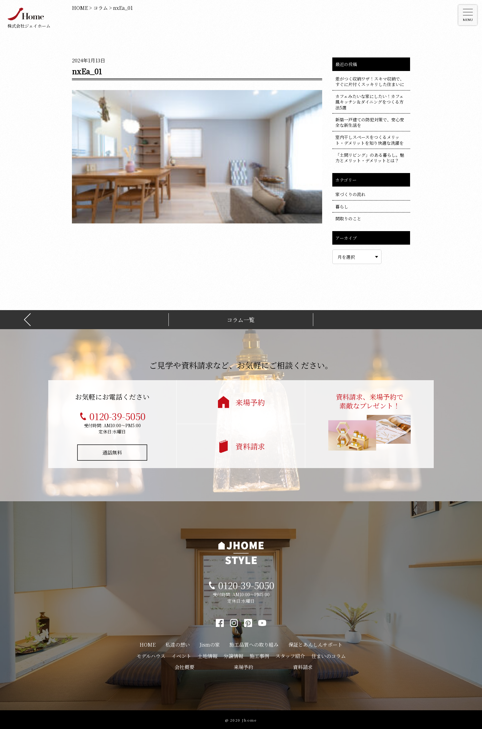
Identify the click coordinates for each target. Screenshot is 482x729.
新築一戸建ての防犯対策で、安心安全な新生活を (369, 122)
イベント (181, 654)
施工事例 (259, 654)
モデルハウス (150, 654)
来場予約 (250, 401)
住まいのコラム (328, 654)
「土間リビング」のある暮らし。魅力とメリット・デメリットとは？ (369, 158)
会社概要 (184, 665)
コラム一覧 (241, 318)
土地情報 (207, 654)
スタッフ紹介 (290, 654)
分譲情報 (233, 654)
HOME (148, 643)
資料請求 (250, 444)
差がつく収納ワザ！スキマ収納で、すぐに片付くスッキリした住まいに (369, 81)
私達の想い (177, 643)
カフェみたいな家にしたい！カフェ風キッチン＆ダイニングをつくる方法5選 (369, 101)
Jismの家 (210, 643)
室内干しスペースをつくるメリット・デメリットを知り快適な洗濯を (369, 140)
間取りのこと (348, 218)
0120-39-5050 (117, 415)
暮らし (341, 206)
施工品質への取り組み (254, 643)
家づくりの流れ (350, 194)
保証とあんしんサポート (315, 643)
